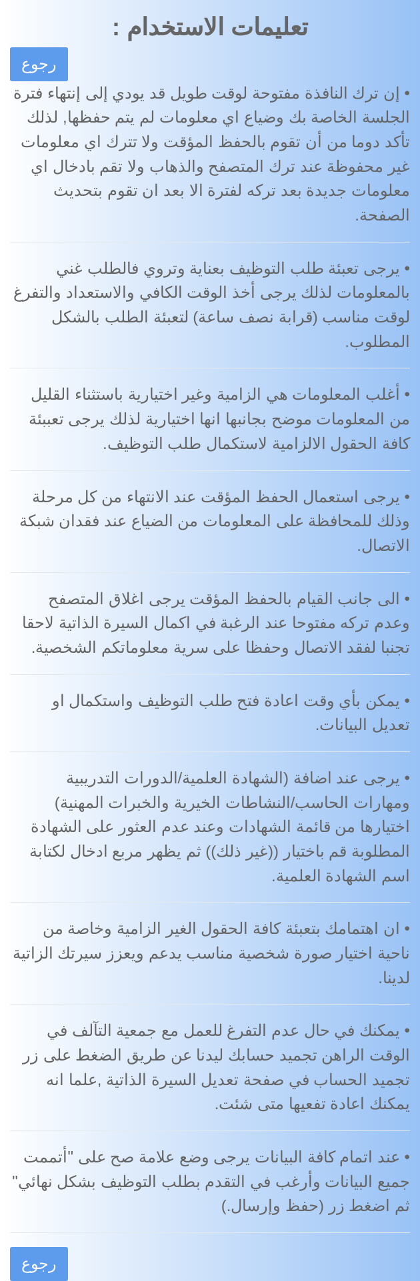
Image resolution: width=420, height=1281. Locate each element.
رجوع (39, 64)
